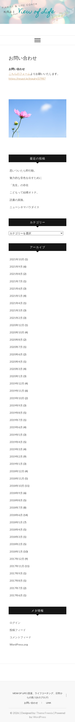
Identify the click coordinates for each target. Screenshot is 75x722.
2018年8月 (16, 500)
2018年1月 (16, 551)
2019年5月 (16, 434)
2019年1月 (16, 463)
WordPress (39, 717)
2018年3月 (16, 536)
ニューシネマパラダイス (24, 207)
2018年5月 (16, 522)
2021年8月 (16, 273)
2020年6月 (16, 354)
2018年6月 (16, 515)
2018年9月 (16, 493)
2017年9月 (16, 573)
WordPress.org (19, 644)
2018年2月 (16, 544)
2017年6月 (16, 595)
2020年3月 (16, 368)
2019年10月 (17, 398)
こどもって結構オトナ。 (24, 192)
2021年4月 (16, 303)
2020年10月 (17, 332)
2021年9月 (16, 266)
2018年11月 (17, 478)
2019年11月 (17, 390)
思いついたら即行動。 (23, 170)
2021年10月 (17, 259)
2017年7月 (16, 588)
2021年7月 (16, 281)
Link (48, 702)
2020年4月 (16, 361)
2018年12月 (17, 471)
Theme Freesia (44, 713)
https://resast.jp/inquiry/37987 (27, 78)
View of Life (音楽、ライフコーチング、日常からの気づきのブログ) (37, 695)
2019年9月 (16, 405)
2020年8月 (16, 339)
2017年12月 (17, 558)
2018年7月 (16, 507)
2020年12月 (17, 325)
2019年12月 (17, 383)
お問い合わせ (31, 702)
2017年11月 (17, 566)
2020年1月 (16, 376)
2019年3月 (16, 449)
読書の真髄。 (18, 199)
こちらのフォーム (19, 73)
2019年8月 (16, 412)
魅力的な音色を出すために (26, 177)
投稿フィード (18, 630)
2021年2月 (16, 317)
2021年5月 (16, 295)
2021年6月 (16, 288)
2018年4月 (16, 529)
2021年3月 (16, 310)
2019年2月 (16, 456)
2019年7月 (16, 420)
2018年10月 (17, 485)
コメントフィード (20, 637)
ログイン (15, 622)
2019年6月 (16, 427)
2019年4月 (16, 442)
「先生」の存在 (19, 185)
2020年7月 (16, 346)
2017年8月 (16, 580)
